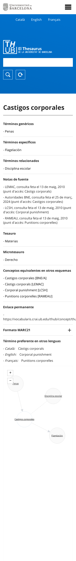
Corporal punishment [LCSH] (26, 290)
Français (54, 19)
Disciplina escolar (18, 168)
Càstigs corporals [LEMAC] (24, 284)
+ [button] (10, 372)
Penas (9, 131)
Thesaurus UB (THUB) (27, 47)
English (36, 19)
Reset (20, 74)
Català (20, 19)
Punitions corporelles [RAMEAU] (28, 296)
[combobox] (38, 62)
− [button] (10, 380)
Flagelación (13, 150)
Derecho (11, 259)
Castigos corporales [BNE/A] (25, 278)
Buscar (8, 74)
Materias (11, 241)
